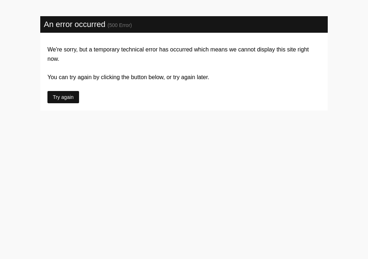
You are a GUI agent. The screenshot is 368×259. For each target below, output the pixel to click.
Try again (63, 97)
